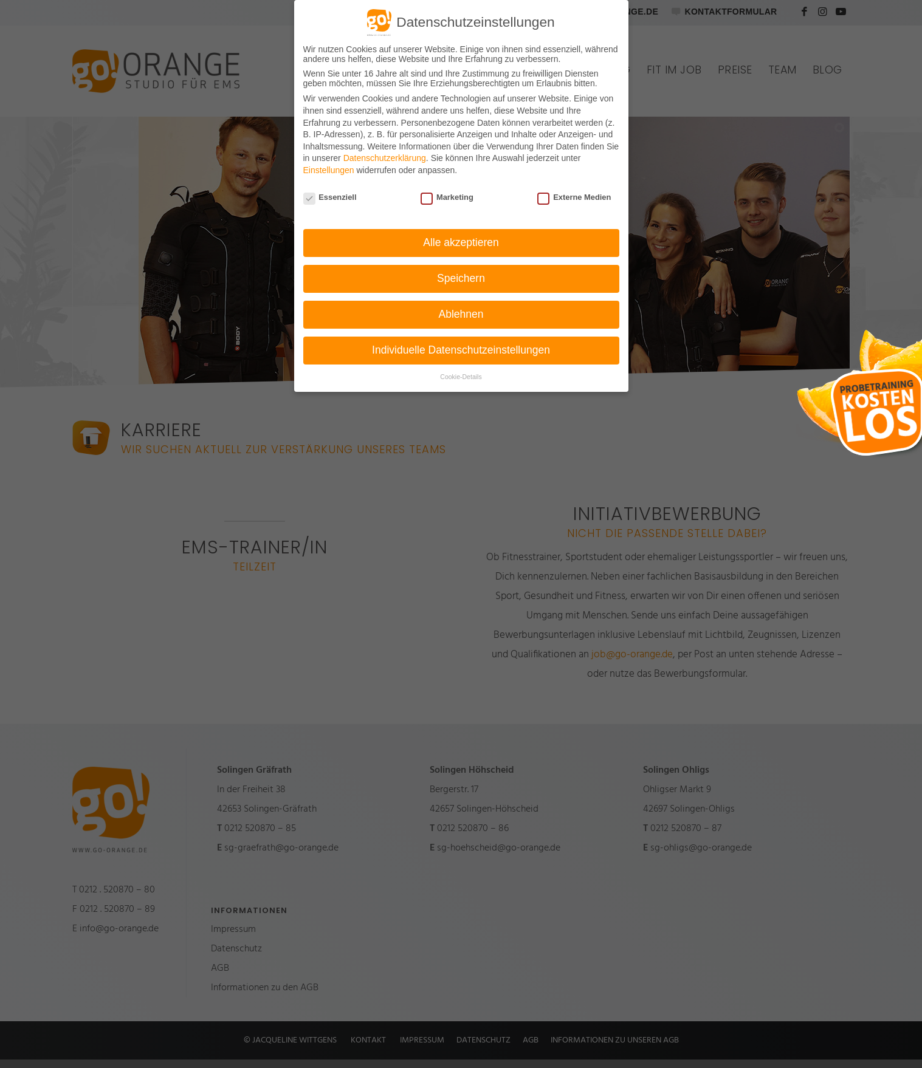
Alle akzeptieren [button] (461, 242)
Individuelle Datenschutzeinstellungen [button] (461, 350)
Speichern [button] (461, 278)
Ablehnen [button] (461, 314)
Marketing (447, 197)
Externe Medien (574, 197)
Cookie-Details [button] (460, 376)
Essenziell (330, 197)
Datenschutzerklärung (384, 158)
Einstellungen (328, 170)
